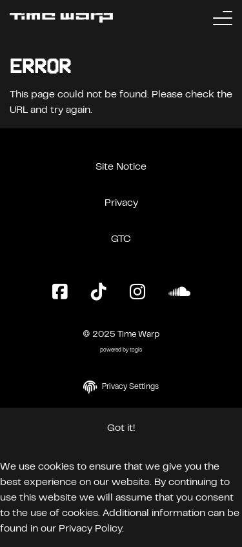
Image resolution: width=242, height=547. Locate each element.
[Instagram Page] (137, 293)
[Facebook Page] (60, 293)
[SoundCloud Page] (179, 293)
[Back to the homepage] (61, 17)
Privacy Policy (90, 528)
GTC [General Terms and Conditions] (121, 239)
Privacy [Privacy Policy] (121, 203)
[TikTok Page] (99, 293)
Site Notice (121, 167)
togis (136, 350)
